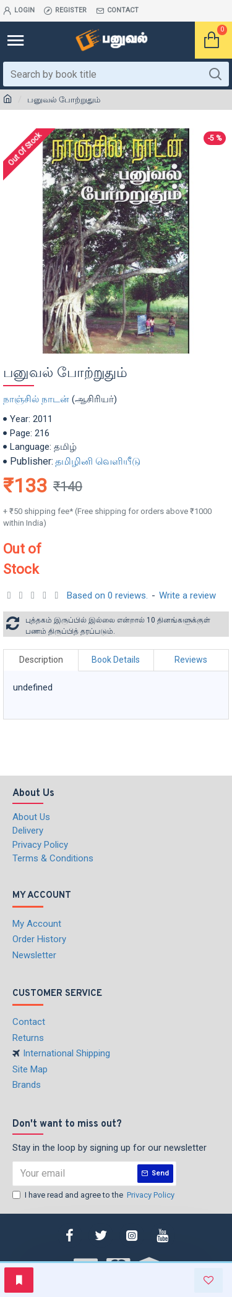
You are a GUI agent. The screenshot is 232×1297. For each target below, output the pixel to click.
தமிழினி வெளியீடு (97, 461)
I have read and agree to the (94, 1195)
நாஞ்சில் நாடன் (36, 399)
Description (41, 660)
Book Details (116, 660)
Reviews (190, 660)
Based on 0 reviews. (107, 595)
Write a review (187, 595)
